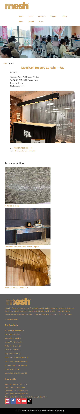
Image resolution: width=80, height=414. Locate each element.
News (21, 21)
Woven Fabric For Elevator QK (16, 373)
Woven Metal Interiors (13, 338)
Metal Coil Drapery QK (13, 346)
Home (21, 16)
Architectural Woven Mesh (14, 330)
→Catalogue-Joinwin (11, 319)
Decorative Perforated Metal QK (17, 358)
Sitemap (61, 411)
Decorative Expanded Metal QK (16, 361)
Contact (31, 21)
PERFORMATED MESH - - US (23, 148)
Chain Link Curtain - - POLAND (25, 151)
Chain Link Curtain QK (12, 350)
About (31, 16)
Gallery (64, 16)
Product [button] (42, 16)
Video (41, 21)
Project (53, 16)
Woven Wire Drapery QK (13, 342)
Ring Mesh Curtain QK (13, 354)
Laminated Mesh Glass (13, 334)
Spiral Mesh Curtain (12, 369)
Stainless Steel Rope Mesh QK (16, 365)
